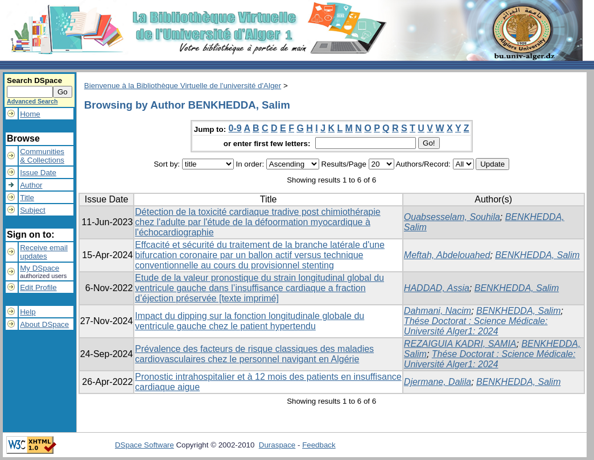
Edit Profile (38, 287)
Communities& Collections (42, 155)
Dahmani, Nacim (437, 311)
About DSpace (44, 324)
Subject (32, 210)
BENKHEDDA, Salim (537, 255)
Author (31, 185)
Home (30, 114)
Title (27, 197)
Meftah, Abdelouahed (447, 255)
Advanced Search (32, 101)
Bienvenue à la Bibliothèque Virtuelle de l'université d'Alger (182, 85)
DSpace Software (144, 445)
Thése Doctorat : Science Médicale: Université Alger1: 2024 (476, 326)
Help (27, 312)
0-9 (235, 128)
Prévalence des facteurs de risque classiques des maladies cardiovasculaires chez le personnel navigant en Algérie (254, 354)
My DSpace (39, 268)
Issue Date (38, 172)
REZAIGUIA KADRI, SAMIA (460, 344)
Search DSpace (34, 80)
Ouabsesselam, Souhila (452, 217)
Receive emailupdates (44, 251)
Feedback (319, 445)
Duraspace (277, 445)
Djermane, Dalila (437, 382)
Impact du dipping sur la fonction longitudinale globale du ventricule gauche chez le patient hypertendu (249, 321)
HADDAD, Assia (436, 288)
